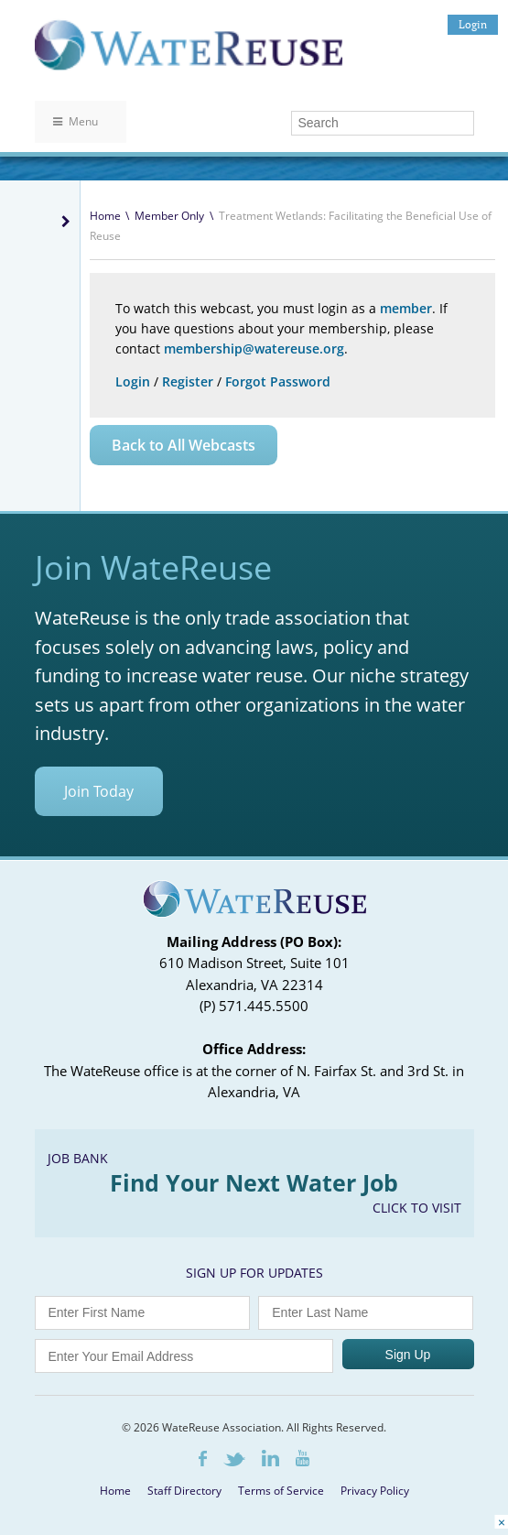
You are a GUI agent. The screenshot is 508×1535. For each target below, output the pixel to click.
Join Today (99, 791)
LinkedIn (270, 1458)
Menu (75, 121)
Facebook (203, 1458)
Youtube (302, 1458)
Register (187, 381)
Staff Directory (184, 1490)
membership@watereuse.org (254, 348)
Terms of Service (281, 1490)
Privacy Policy (374, 1490)
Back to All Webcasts (183, 445)
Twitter (234, 1459)
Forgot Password (277, 381)
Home (105, 215)
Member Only (169, 215)
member (406, 308)
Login (473, 24)
